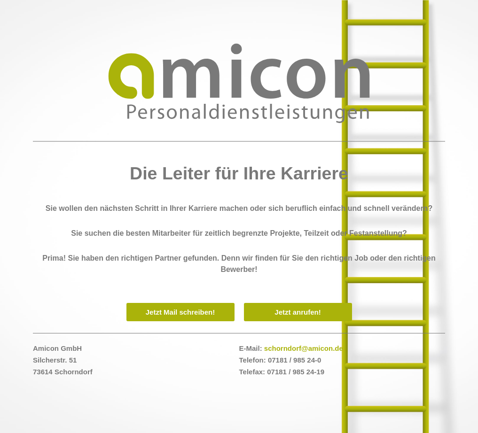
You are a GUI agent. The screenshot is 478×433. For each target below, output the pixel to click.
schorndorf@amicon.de (303, 348)
